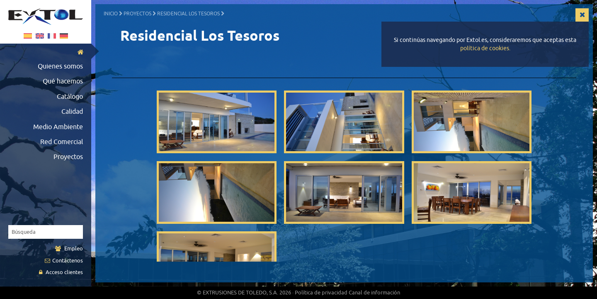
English (40, 36)
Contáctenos (64, 260)
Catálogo (70, 97)
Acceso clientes (61, 272)
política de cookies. (485, 48)
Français (52, 36)
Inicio (111, 13)
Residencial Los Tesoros (188, 13)
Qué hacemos (63, 81)
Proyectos (68, 157)
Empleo (69, 248)
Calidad (72, 112)
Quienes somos (60, 66)
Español (28, 36)
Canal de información (374, 292)
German (64, 36)
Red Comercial (61, 142)
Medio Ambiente (58, 127)
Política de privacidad (321, 292)
